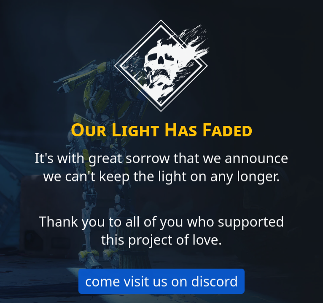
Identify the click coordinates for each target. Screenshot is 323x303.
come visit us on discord (161, 282)
